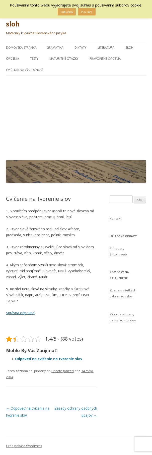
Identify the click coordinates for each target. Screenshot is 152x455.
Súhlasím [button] (67, 12)
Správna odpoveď (20, 312)
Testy (34, 58)
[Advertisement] (76, 117)
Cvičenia (12, 58)
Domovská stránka (21, 47)
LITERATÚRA (106, 47)
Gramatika (55, 47)
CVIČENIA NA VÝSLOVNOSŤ (25, 70)
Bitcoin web (118, 254)
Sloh (129, 47)
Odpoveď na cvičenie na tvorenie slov (48, 358)
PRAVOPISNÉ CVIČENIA (105, 58)
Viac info (87, 12)
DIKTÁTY (80, 47)
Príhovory (117, 248)
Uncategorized (62, 371)
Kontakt (115, 218)
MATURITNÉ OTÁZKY (64, 58)
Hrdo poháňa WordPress (24, 446)
